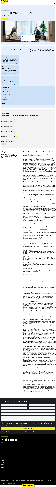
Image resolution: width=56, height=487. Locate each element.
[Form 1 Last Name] (42, 405)
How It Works (2, 445)
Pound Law (2, 467)
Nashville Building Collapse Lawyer (6, 141)
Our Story (2, 452)
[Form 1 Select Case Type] (28, 414)
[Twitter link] (6, 440)
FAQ (1, 457)
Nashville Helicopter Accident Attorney (7, 131)
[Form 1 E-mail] (28, 411)
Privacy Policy (3, 483)
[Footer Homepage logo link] (4, 437)
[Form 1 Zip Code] (42, 408)
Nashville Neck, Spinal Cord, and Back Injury (8, 136)
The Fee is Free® (3, 454)
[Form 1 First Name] (14, 405)
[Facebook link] (8, 440)
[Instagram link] (13, 440)
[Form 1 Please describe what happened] (28, 418)
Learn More (9, 63)
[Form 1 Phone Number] (14, 408)
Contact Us (2, 448)
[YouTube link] (10, 440)
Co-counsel (2, 470)
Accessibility (2, 464)
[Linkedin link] (15, 440)
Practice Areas (3, 442)
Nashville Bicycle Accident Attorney (6, 126)
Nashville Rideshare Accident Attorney (7, 121)
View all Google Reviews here (5, 10)
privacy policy (23, 425)
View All (3, 103)
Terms (14, 425)
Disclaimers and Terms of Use (10, 483)
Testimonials (2, 460)
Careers (2, 447)
